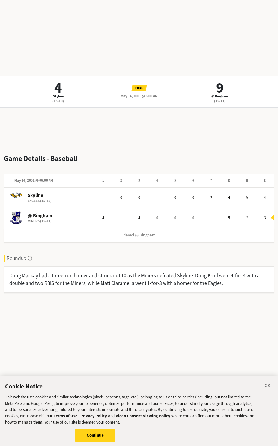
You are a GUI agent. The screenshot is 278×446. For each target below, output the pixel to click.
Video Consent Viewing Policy (143, 418)
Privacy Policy (93, 418)
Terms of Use (65, 418)
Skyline (58, 96)
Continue (95, 437)
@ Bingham (219, 96)
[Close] (268, 389)
